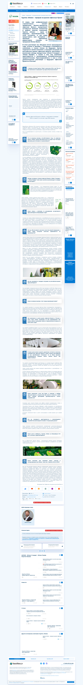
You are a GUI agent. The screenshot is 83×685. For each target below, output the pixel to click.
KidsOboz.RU (33, 658)
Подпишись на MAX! (36, 3)
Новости (25, 6)
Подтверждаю (71, 682)
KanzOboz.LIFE (50, 658)
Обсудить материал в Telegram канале (42, 502)
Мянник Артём (28, 522)
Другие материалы (12, 33)
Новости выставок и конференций (13, 61)
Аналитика (39, 6)
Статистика (13, 35)
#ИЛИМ (27, 498)
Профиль (12, 27)
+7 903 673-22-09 (68, 663)
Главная (23, 15)
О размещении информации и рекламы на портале (49, 675)
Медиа (60, 6)
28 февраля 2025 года (33, 495)
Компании (12, 6)
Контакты (12, 39)
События (32, 6)
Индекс (51, 3)
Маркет (55, 6)
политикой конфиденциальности (15, 682)
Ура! (67, 111)
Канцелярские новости (13, 43)
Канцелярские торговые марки (13, 96)
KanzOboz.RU (17, 658)
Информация (48, 6)
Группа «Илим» (48, 15)
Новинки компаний (11, 79)
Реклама (67, 6)
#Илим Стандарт (38, 498)
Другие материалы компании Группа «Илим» (34, 633)
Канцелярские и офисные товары (17, 4)
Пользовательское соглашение (58, 671)
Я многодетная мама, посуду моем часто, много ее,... (70, 118)
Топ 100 (44, 3)
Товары (19, 6)
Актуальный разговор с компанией (38, 15)
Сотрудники (12, 37)
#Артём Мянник (25, 499)
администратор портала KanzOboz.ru (67, 664)
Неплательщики (70, 151)
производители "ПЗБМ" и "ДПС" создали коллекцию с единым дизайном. (41, 10)
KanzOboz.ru (28, 668)
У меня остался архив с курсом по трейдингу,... (69, 143)
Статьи (11, 30)
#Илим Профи (31, 498)
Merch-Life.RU (66, 658)
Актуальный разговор (31, 496)
